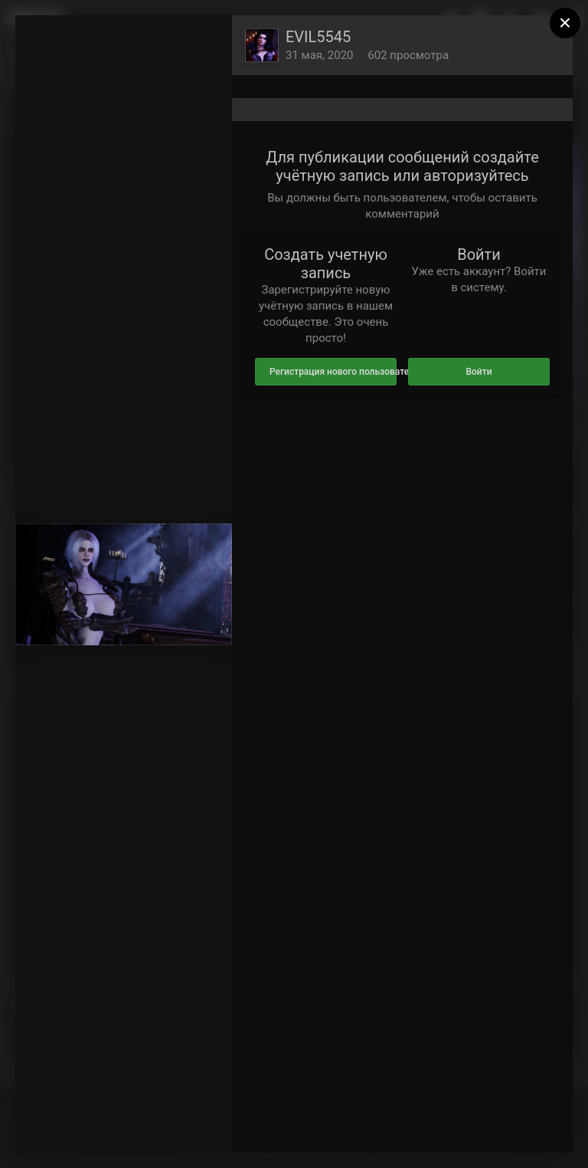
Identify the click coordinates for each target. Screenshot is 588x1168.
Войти (479, 371)
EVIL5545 (318, 37)
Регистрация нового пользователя (333, 371)
